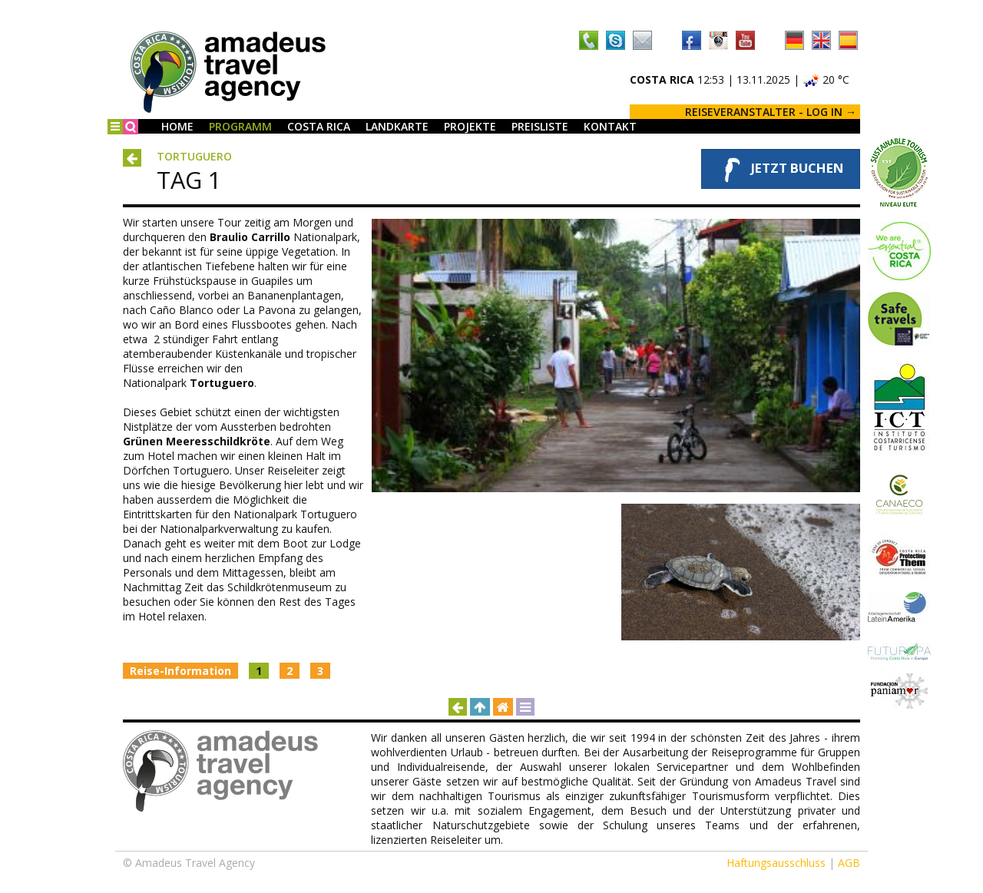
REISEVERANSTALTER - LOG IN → (770, 111)
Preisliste (539, 126)
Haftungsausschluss (776, 862)
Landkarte (397, 126)
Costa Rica (318, 126)
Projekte (470, 126)
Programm (240, 126)
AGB (849, 862)
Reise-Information (180, 670)
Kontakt (610, 126)
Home (177, 126)
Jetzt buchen (780, 169)
